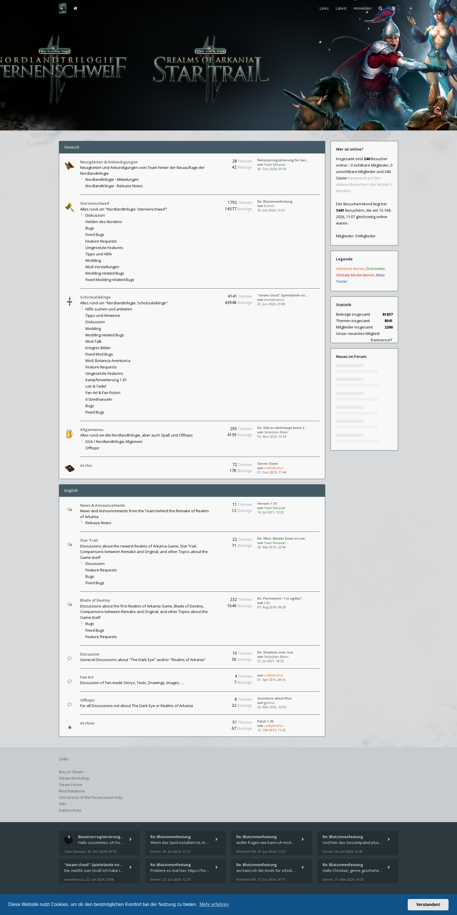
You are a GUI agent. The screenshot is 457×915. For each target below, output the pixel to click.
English (71, 490)
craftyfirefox (273, 468)
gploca (269, 702)
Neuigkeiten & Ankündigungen (109, 162)
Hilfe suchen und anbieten (108, 309)
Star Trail (89, 540)
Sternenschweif (94, 203)
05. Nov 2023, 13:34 (271, 436)
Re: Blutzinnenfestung (275, 201)
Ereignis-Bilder (98, 347)
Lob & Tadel (95, 386)
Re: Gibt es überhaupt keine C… (282, 427)
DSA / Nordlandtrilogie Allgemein (114, 441)
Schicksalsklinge (95, 297)
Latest (341, 8)
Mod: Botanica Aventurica (107, 360)
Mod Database (72, 791)
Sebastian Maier (276, 432)
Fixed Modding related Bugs (109, 279)
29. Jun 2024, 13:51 (271, 210)
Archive (87, 723)
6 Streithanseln (98, 399)
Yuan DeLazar (275, 164)
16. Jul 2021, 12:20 (270, 512)
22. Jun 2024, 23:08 (271, 304)
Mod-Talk (93, 341)
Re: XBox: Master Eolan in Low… (282, 538)
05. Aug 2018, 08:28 (271, 607)
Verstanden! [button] (428, 904)
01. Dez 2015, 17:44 (271, 472)
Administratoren (350, 268)
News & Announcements (102, 505)
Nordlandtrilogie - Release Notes (114, 185)
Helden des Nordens (103, 221)
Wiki (62, 803)
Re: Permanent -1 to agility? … (281, 598)
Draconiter (375, 268)
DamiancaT (382, 339)
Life (267, 602)
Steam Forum (70, 784)
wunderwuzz (274, 299)
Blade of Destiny (95, 600)
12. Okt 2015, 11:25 (271, 730)
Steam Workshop (74, 778)
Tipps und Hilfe (98, 254)
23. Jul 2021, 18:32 (270, 661)
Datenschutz (70, 810)
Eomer (269, 206)
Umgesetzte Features (104, 247)
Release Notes (98, 522)
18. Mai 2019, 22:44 (271, 547)
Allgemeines (91, 429)
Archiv (86, 465)
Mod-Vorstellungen (102, 266)
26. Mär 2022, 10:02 (271, 707)
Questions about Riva (274, 698)
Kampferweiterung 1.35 (105, 379)
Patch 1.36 (265, 721)
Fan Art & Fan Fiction (102, 392)
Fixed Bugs (94, 234)
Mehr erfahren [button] (214, 904)
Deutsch (71, 147)
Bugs (89, 228)
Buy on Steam (71, 771)
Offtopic (92, 448)
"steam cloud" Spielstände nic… (282, 295)
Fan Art (87, 677)
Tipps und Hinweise (102, 315)
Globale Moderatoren (355, 275)
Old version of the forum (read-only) (90, 797)
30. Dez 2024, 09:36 (271, 169)
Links (324, 8)
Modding (93, 260)
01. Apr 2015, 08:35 (271, 679)
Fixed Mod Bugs (99, 354)
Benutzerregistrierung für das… (283, 160)
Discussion (95, 563)
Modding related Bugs (104, 273)
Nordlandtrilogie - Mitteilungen (112, 179)
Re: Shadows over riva (275, 652)
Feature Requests (101, 241)
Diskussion (95, 215)
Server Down (267, 463)
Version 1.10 (267, 503)
